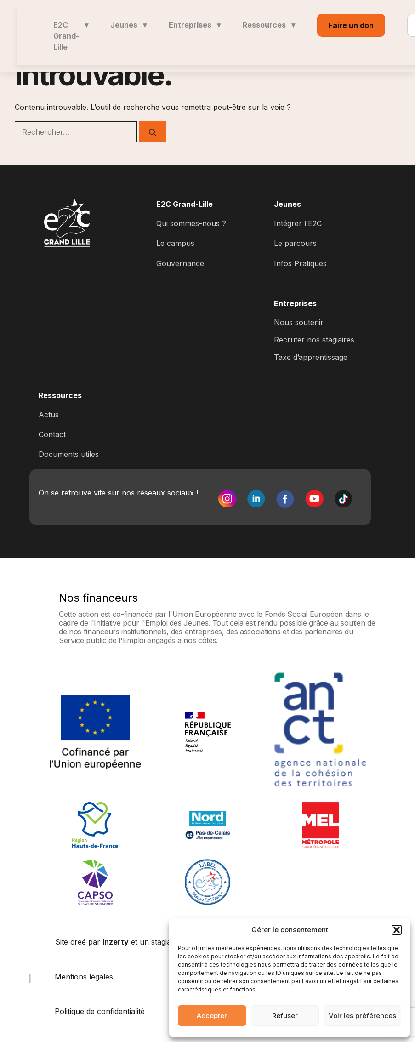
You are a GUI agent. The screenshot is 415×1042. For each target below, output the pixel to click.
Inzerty (115, 941)
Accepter (212, 1015)
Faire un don (351, 25)
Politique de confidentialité (100, 1011)
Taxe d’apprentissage (310, 357)
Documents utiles (69, 454)
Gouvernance (180, 263)
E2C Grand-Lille (70, 35)
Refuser (285, 1015)
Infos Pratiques (300, 263)
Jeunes (128, 24)
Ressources (269, 24)
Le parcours (295, 243)
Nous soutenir (299, 322)
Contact (52, 434)
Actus (49, 414)
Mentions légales (84, 976)
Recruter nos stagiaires (314, 339)
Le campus (175, 243)
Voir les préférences (362, 1015)
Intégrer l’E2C (298, 223)
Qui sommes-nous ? (191, 223)
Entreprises (195, 24)
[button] (396, 929)
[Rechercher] (152, 131)
